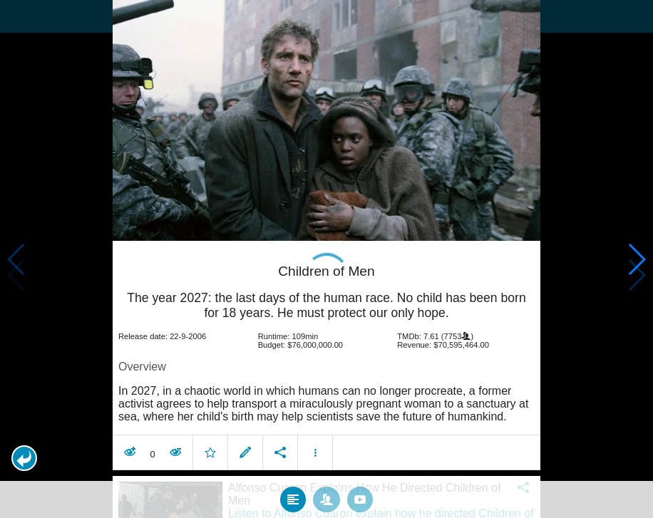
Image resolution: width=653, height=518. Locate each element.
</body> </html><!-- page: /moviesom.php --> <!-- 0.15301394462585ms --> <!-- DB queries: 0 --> (326, 259)
